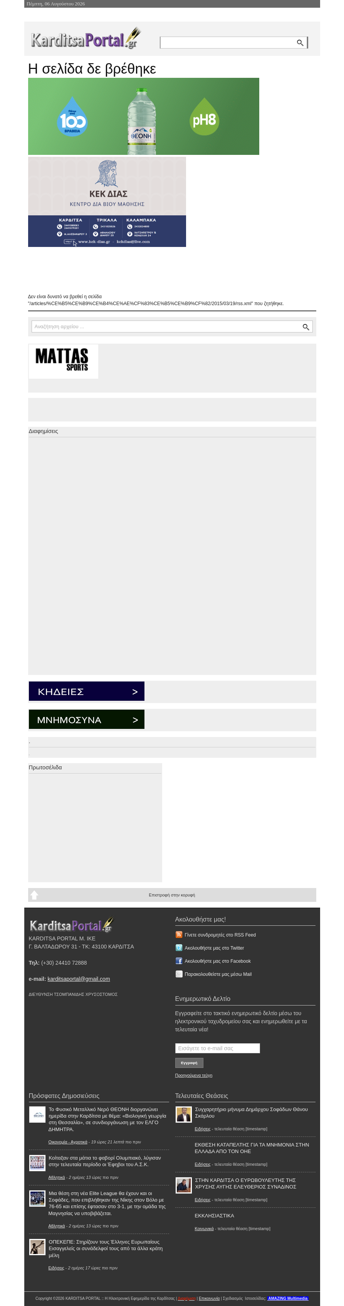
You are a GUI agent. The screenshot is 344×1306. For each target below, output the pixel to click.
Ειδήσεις (56, 1268)
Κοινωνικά (204, 1228)
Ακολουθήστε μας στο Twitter (214, 948)
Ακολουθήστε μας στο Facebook (218, 961)
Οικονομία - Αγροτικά (68, 1142)
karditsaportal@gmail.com (79, 979)
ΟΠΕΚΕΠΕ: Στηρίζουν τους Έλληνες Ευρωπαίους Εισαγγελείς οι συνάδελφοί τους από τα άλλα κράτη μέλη (106, 1248)
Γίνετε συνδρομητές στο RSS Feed (220, 935)
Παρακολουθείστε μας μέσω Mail (218, 974)
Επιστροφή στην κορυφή (172, 895)
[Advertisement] (165, 270)
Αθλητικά (57, 1177)
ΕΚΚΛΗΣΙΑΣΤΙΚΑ (214, 1216)
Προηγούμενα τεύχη (194, 1075)
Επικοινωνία (209, 1298)
